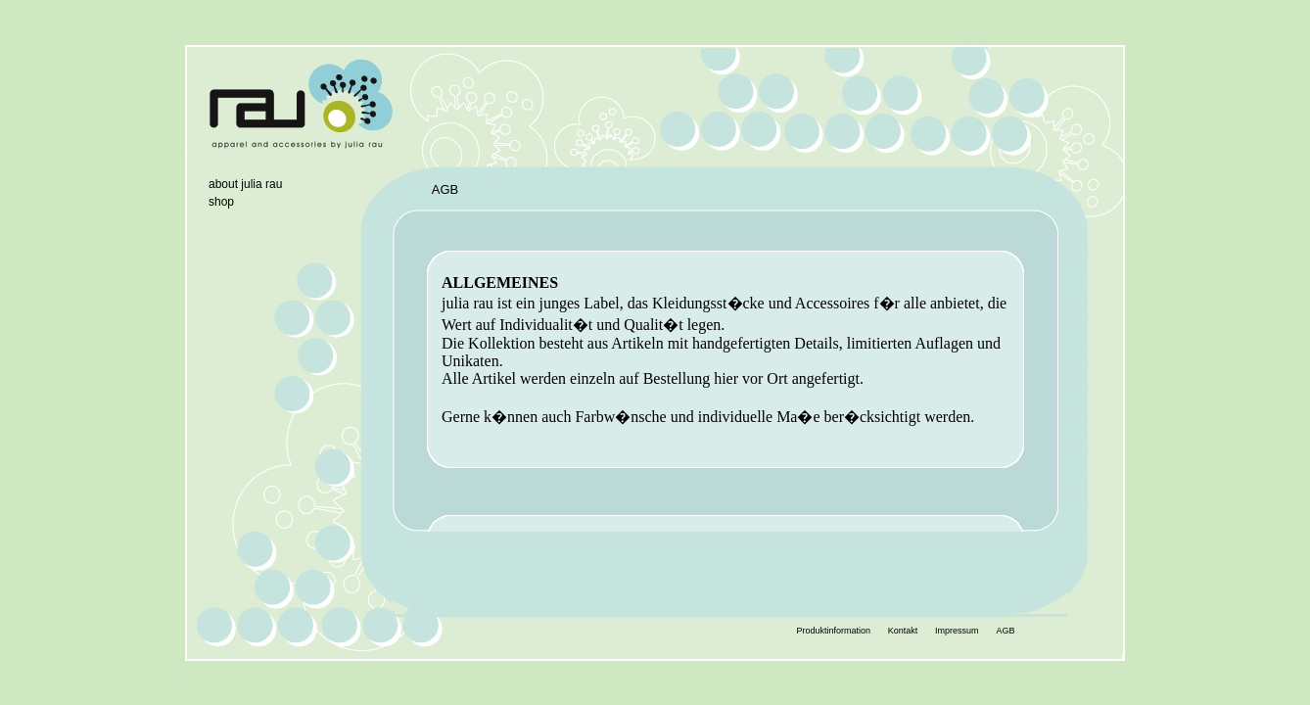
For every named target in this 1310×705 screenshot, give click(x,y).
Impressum (957, 630)
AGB (1005, 630)
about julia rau (245, 184)
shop (221, 202)
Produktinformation (833, 630)
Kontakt (903, 630)
